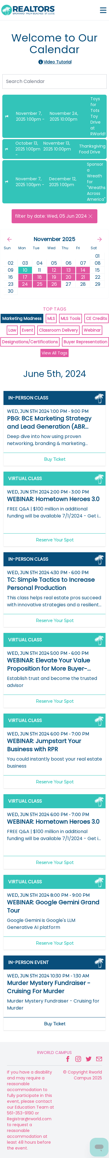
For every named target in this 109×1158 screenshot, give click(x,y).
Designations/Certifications (30, 342)
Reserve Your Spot (55, 540)
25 (39, 284)
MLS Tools (70, 318)
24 (25, 284)
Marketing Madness (22, 318)
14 (83, 270)
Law (12, 330)
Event (27, 330)
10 (25, 270)
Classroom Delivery (58, 330)
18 (39, 277)
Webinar (92, 330)
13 (69, 270)
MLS (51, 318)
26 (54, 284)
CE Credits (96, 318)
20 (68, 277)
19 (54, 277)
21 (83, 277)
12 (54, 270)
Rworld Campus (54, 1052)
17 (25, 277)
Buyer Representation (85, 342)
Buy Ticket (54, 459)
